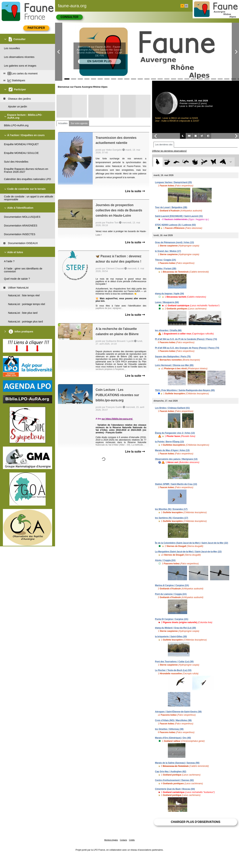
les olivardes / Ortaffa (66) (168, 330)
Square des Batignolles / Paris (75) (173, 356)
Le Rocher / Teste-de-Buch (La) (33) (173, 670)
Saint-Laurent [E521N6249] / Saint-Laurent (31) (179, 216)
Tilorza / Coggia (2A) (165, 260)
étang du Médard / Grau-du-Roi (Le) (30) (175, 628)
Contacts (123, 840)
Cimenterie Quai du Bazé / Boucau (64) (175, 789)
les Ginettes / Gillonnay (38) (169, 729)
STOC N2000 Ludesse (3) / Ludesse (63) (175, 225)
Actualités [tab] (63, 123)
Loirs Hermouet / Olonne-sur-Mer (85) (174, 365)
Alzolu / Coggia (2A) (165, 560)
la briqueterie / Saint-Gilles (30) (171, 636)
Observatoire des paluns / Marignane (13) (176, 459)
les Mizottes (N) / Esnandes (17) (171, 509)
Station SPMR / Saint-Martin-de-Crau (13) (176, 484)
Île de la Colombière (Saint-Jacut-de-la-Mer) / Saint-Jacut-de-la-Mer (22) (191, 543)
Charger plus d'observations (195, 821)
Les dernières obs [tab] (163, 144)
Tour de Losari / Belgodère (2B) (171, 207)
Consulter (69, 17)
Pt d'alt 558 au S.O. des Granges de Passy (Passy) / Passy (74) (187, 348)
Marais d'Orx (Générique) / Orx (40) (173, 738)
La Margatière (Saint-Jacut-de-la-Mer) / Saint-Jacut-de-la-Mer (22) (188, 551)
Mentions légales (111, 840)
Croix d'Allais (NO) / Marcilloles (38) (173, 720)
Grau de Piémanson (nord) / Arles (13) (174, 242)
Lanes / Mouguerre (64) (167, 302)
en (186, 6)
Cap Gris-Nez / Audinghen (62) (170, 771)
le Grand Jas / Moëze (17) (168, 251)
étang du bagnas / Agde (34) (169, 293)
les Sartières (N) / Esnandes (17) (171, 518)
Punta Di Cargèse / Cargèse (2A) (171, 619)
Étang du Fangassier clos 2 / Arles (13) (175, 433)
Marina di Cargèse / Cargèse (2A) (172, 585)
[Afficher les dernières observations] (169, 151)
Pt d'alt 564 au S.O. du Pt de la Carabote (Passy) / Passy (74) (186, 339)
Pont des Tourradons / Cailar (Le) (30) (174, 661)
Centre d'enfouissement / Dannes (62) (174, 780)
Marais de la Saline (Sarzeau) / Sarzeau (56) (177, 763)
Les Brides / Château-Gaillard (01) (172, 408)
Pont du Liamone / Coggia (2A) (171, 594)
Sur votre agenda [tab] (79, 123)
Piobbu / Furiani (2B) (165, 268)
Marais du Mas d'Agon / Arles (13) (172, 450)
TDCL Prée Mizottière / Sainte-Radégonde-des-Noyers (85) (185, 390)
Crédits (132, 840)
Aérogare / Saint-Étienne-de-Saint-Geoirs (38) (178, 711)
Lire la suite (135, 191)
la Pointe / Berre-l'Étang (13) (169, 441)
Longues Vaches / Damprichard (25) (173, 182)
